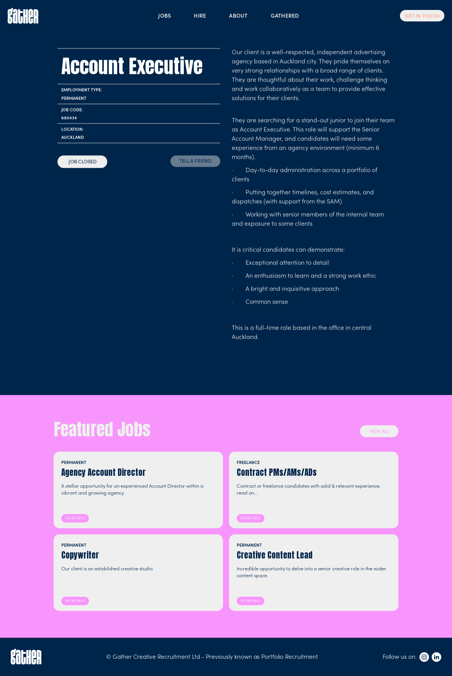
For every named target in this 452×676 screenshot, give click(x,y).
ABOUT (238, 15)
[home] (23, 16)
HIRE (200, 15)
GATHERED (285, 15)
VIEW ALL (379, 431)
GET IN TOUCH (422, 15)
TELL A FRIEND (195, 160)
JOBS (164, 15)
